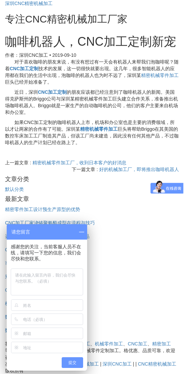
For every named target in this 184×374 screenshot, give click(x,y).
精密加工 (161, 343)
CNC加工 (137, 343)
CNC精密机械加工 (157, 364)
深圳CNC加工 (117, 364)
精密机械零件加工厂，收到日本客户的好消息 (79, 162)
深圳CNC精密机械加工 (29, 3)
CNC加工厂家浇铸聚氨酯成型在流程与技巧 (50, 222)
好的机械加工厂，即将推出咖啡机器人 (139, 169)
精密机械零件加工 (160, 75)
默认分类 (14, 189)
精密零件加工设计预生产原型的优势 (42, 209)
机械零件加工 (109, 343)
